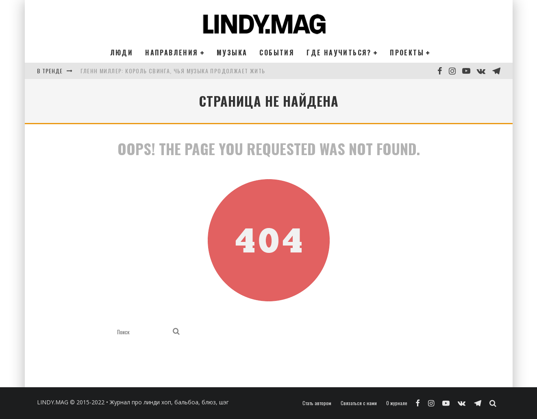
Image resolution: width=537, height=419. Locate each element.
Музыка (232, 52)
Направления (171, 52)
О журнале (396, 403)
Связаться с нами (359, 403)
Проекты (407, 52)
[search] (176, 331)
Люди (121, 52)
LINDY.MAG (52, 402)
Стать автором (316, 403)
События (276, 52)
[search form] (143, 331)
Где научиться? (339, 52)
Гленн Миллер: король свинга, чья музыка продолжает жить (172, 70)
